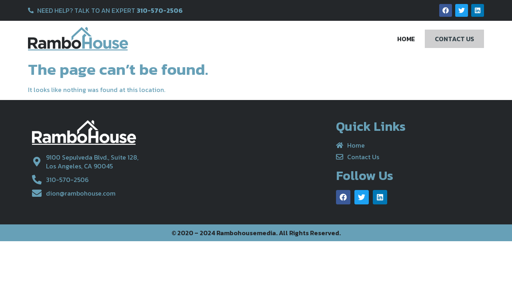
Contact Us (454, 39)
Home (406, 39)
